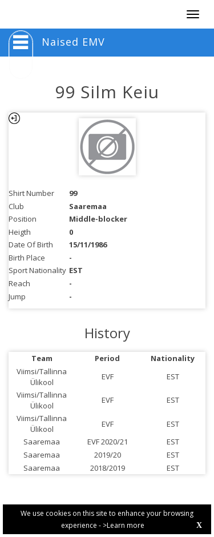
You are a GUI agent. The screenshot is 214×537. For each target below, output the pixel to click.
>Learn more (123, 525)
